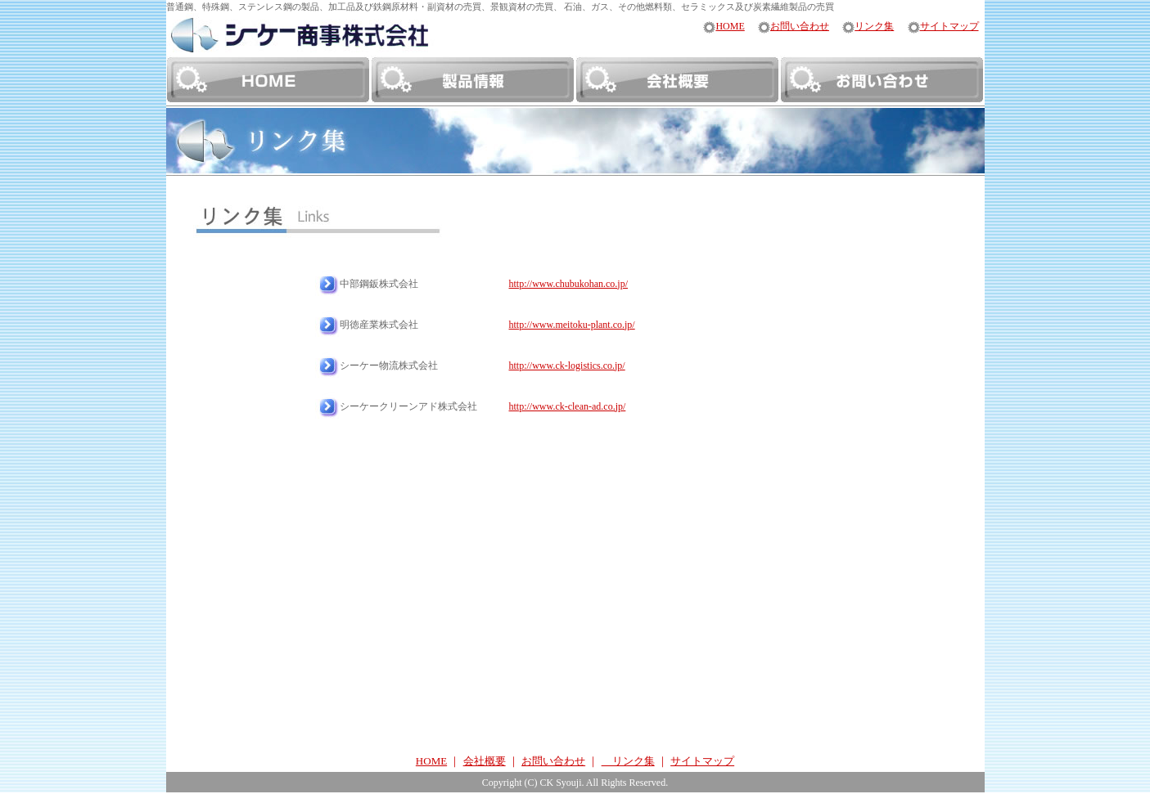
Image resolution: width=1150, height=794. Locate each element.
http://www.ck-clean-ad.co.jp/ (567, 406)
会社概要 (484, 761)
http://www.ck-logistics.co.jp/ (567, 365)
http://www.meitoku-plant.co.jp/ (572, 324)
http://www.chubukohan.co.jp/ (569, 283)
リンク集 (867, 27)
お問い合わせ (793, 27)
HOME (723, 27)
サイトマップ (943, 27)
